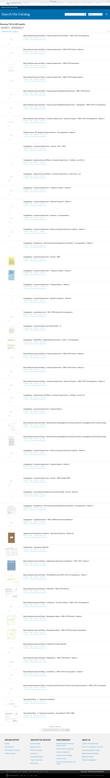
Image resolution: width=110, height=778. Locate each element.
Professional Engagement (89, 760)
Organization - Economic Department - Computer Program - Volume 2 (47, 188)
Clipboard (107, 14)
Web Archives (34, 763)
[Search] (75, 14)
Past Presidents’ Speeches (12, 750)
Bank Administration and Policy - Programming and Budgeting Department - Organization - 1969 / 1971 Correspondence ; (64, 105)
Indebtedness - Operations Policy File (36, 547)
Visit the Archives (61, 758)
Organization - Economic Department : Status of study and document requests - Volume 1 (54, 229)
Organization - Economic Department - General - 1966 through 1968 (46, 478)
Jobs (42, 771)
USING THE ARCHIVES (87, 2)
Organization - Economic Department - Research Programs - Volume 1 (47, 202)
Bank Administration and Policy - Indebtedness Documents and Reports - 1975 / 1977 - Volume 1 (56, 561)
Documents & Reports (37, 756)
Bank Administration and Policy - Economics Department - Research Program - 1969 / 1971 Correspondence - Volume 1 (63, 119)
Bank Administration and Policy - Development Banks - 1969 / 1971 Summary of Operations (54, 630)
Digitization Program (88, 756)
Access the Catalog (12, 7)
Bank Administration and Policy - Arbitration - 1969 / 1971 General (46, 589)
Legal (7, 771)
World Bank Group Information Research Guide (65, 744)
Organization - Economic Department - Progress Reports (42, 409)
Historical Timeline (10, 753)
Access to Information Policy (90, 743)
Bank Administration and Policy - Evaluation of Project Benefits (45, 644)
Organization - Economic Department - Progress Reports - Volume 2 (46, 284)
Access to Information (34, 771)
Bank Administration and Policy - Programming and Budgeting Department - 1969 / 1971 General (56, 91)
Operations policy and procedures (39, 537)
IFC (28, 775)
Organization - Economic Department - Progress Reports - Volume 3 (46, 464)
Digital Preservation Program (90, 753)
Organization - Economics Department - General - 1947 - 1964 (44, 146)
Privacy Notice (14, 771)
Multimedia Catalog (36, 750)
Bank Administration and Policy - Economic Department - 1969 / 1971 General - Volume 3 (53, 367)
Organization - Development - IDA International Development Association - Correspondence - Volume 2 (58, 506)
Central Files (26, 39)
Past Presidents (9, 747)
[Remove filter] (8, 28)
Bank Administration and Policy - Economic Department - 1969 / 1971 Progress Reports (53, 77)
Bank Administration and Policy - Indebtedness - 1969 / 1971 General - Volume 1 (50, 658)
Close (108, 1)
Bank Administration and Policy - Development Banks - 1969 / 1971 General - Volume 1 (52, 616)
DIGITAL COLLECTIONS (58, 2)
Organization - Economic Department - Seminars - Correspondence (46, 215)
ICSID (35, 775)
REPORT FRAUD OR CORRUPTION (96, 771)
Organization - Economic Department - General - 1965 (41, 257)
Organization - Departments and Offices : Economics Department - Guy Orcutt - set (52, 174)
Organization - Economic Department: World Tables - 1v (42, 326)
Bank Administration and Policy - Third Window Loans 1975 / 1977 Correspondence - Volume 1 (55, 575)
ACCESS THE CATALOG (73, 2)
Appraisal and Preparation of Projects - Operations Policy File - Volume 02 (48, 533)
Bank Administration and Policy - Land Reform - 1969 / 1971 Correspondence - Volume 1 (53, 672)
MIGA (31, 775)
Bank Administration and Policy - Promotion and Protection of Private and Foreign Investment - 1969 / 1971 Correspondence (65, 685)
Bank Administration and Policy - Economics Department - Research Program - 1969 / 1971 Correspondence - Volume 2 (64, 381)
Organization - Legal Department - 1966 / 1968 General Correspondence (48, 520)
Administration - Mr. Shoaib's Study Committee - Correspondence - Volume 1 (49, 132)
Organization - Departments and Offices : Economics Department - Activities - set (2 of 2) (53, 395)
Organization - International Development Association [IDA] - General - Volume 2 (50, 492)
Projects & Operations (37, 760)
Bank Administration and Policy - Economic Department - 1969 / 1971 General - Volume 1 (53, 49)
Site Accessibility (23, 771)
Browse (95, 14)
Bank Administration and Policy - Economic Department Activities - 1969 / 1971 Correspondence (56, 36)
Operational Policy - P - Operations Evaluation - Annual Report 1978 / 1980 (48, 713)
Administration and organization (38, 39)
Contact (47, 771)
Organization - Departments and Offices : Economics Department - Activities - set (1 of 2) (53, 160)
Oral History (34, 753)
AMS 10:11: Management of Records (92, 747)
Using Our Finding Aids (63, 752)
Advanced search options (10, 31)
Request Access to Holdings (64, 755)
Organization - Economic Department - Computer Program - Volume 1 (47, 271)
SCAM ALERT (84, 771)
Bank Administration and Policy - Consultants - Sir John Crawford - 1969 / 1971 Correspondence (56, 602)
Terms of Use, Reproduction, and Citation (65, 763)
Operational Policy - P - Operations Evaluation (39, 699)
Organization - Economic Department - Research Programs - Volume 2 (47, 298)
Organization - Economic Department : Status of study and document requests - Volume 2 (54, 450)
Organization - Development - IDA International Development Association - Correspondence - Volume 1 (58, 243)
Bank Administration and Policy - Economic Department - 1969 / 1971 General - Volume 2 (53, 354)
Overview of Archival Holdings (64, 749)
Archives (3, 7)
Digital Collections (36, 747)
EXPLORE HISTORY (45, 2)
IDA (25, 775)
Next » (67, 730)
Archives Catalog (35, 743)
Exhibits (7, 743)
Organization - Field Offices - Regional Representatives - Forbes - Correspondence (51, 340)
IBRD (22, 775)
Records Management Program (91, 750)
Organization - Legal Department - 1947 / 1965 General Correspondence (48, 312)
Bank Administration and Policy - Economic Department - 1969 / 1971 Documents (51, 63)
